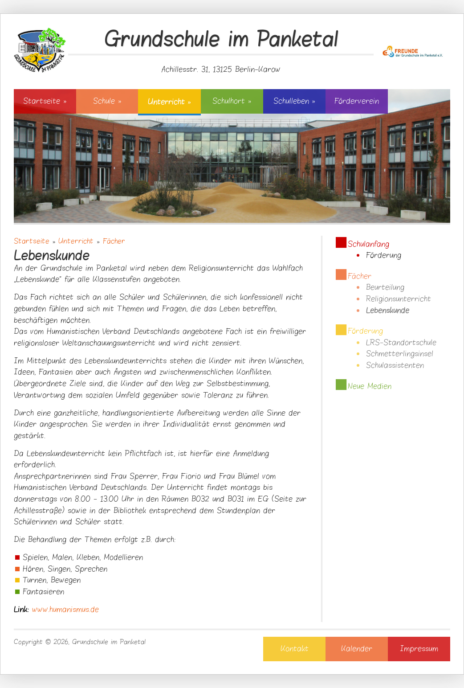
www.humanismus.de (65, 609)
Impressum (419, 648)
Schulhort (231, 101)
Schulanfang (368, 244)
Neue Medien (369, 386)
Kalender (356, 648)
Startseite (44, 101)
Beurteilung (385, 287)
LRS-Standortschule (401, 342)
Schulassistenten (395, 365)
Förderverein (356, 101)
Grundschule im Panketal (221, 40)
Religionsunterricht (398, 299)
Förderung (383, 255)
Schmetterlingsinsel (399, 353)
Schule (107, 101)
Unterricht (169, 102)
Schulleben (294, 101)
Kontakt (295, 648)
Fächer (114, 241)
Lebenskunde (387, 310)
